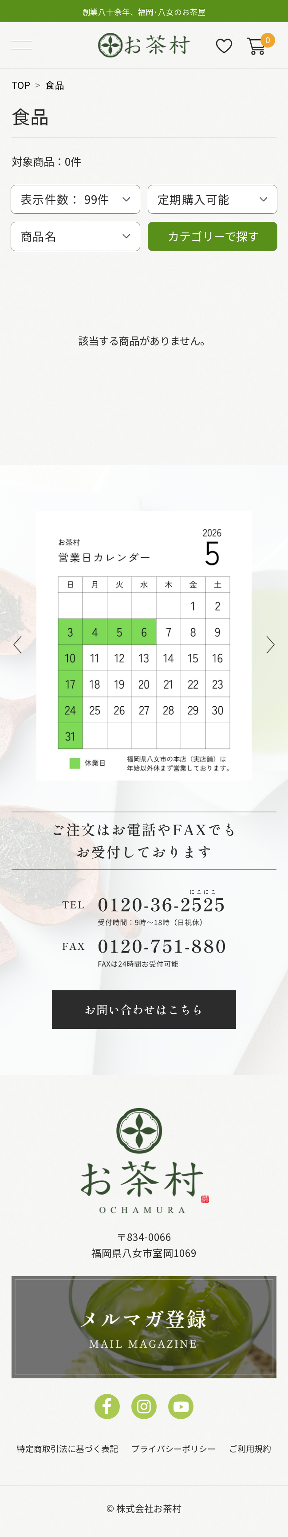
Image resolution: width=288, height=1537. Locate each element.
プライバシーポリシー (173, 1448)
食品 (55, 85)
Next (270, 646)
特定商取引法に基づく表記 (67, 1448)
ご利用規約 (250, 1448)
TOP (21, 85)
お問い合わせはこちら (144, 1009)
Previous (17, 646)
